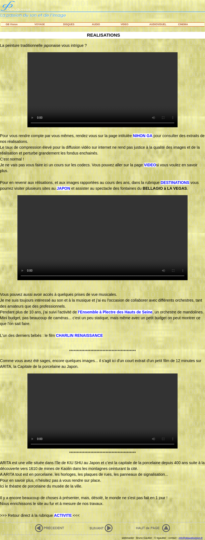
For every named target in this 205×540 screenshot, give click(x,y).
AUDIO (96, 24)
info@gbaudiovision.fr (191, 538)
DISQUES (68, 24)
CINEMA (183, 24)
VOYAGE (39, 24)
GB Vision (11, 24)
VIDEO (124, 24)
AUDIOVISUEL (157, 24)
